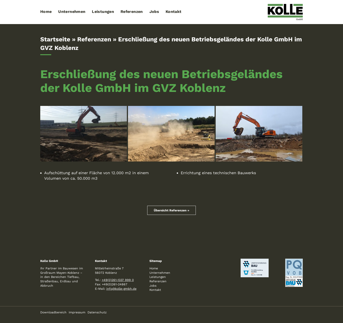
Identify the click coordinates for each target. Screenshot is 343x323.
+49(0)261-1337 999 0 (118, 280)
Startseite (55, 39)
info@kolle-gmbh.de (121, 288)
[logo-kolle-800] (285, 6)
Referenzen (94, 39)
